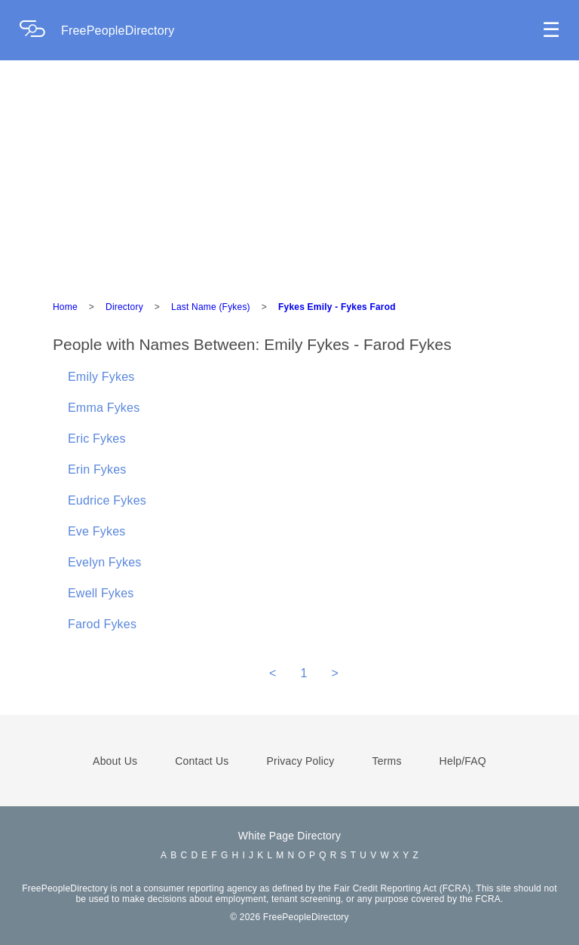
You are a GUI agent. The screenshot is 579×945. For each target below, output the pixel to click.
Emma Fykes (103, 407)
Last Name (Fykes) (210, 307)
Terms (386, 761)
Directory (124, 307)
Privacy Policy (301, 761)
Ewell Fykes (101, 593)
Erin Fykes (97, 469)
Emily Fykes (101, 376)
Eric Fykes (97, 438)
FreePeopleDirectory (118, 30)
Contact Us (201, 761)
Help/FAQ (463, 761)
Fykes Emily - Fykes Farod (337, 307)
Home (65, 307)
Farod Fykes (102, 624)
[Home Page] (40, 30)
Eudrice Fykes (107, 500)
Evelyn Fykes (105, 562)
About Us (115, 761)
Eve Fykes (97, 531)
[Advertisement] (289, 173)
